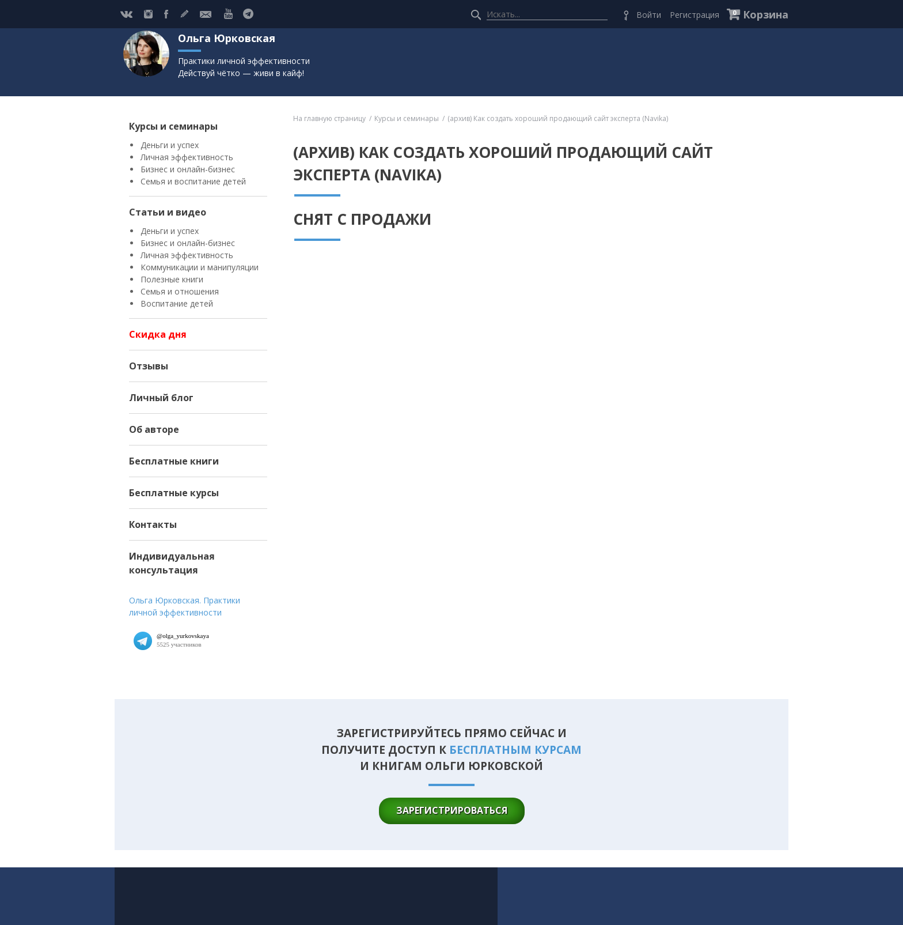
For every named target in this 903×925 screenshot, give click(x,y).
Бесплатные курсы (174, 492)
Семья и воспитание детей (193, 181)
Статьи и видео (167, 212)
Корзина (765, 14)
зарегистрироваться (451, 810)
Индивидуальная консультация (172, 563)
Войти (648, 14)
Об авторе (154, 429)
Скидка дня (158, 334)
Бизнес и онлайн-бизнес (188, 169)
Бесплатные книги (174, 461)
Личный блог (161, 397)
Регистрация (694, 14)
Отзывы (148, 366)
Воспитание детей (177, 303)
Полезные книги (172, 279)
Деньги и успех (170, 144)
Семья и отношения (180, 291)
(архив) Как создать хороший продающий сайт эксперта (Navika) (557, 118)
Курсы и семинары (173, 126)
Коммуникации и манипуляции (200, 267)
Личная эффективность (187, 157)
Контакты (153, 524)
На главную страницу (329, 118)
